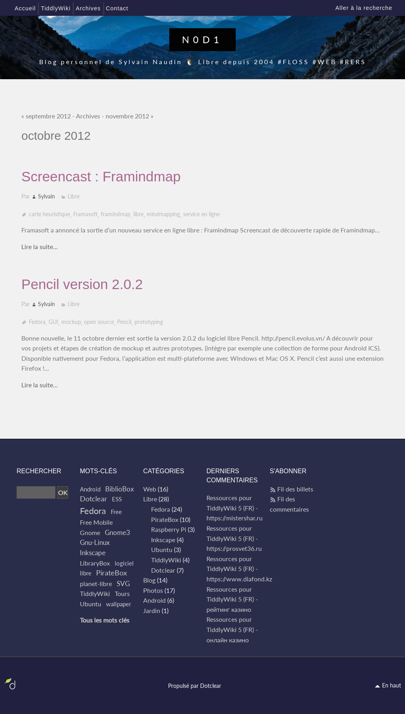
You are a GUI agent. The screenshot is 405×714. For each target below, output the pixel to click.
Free (116, 511)
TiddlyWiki (95, 593)
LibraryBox (95, 563)
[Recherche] (36, 492)
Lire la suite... (39, 246)
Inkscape (93, 552)
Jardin (151, 610)
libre (138, 214)
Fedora (37, 321)
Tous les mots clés (104, 620)
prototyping (148, 321)
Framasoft (85, 214)
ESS (117, 499)
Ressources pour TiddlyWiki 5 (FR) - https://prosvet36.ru (234, 538)
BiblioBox (119, 489)
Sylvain (46, 196)
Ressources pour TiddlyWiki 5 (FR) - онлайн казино (232, 629)
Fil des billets (295, 489)
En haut (391, 685)
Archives (88, 116)
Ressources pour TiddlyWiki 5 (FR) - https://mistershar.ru (234, 508)
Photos (153, 590)
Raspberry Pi (168, 529)
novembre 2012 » (129, 116)
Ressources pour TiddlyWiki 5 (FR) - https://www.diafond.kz (239, 569)
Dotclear (93, 499)
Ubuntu (90, 603)
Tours (122, 593)
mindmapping (163, 214)
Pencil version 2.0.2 (82, 284)
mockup (71, 321)
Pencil (124, 321)
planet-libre (96, 583)
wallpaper (118, 603)
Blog (149, 580)
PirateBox (111, 573)
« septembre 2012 (46, 116)
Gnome (90, 532)
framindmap (116, 214)
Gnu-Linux (95, 542)
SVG (123, 583)
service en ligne (201, 214)
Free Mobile (96, 522)
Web (149, 489)
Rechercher (39, 471)
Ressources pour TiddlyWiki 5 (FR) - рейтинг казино (232, 599)
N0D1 (202, 39)
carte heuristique (49, 214)
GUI (53, 321)
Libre (73, 196)
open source (99, 321)
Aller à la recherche (363, 8)
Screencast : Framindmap (101, 176)
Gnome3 (117, 532)
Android (90, 489)
